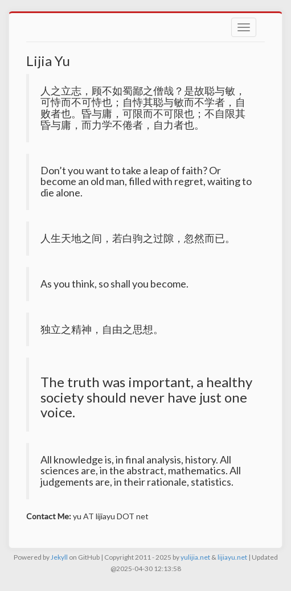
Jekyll (59, 557)
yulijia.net (195, 557)
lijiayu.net (232, 557)
